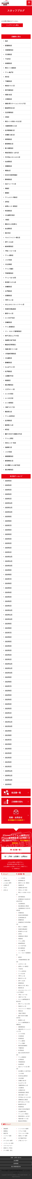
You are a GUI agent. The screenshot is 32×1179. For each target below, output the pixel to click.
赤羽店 (20, 933)
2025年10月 (8, 512)
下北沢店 (20, 968)
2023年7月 (8, 632)
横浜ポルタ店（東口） (23, 985)
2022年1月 (8, 713)
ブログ (5, 887)
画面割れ (5, 1131)
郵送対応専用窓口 (22, 1121)
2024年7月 (8, 579)
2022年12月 (8, 664)
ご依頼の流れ (6, 880)
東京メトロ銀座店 (22, 926)
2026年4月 (8, 485)
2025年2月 (8, 547)
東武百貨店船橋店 (22, 1045)
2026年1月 (8, 498)
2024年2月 (8, 601)
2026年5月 (8, 480)
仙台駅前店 (21, 1064)
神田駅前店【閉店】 (23, 936)
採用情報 (16, 1163)
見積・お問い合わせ (16, 1157)
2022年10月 (8, 672)
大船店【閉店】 (22, 1013)
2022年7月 (8, 686)
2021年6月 (8, 744)
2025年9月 (8, 516)
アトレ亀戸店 (21, 950)
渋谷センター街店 (22, 890)
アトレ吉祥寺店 (22, 971)
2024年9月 (8, 570)
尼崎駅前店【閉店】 (23, 1099)
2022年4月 (8, 699)
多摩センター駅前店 (23, 966)
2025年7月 (8, 525)
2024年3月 (8, 597)
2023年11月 (8, 614)
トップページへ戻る (12, 25)
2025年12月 (8, 503)
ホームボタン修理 (7, 1140)
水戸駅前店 (21, 1059)
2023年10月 (8, 619)
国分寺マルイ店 (22, 978)
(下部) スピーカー (22, 1140)
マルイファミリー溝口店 (24, 1008)
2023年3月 (8, 650)
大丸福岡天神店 (22, 1111)
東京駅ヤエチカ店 (22, 931)
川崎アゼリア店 (22, 997)
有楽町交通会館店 (22, 929)
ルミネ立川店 (21, 973)
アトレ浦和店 (21, 1041)
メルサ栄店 (21, 1073)
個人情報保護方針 (16, 1166)
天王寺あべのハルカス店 (24, 1097)
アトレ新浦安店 (22, 1057)
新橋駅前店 (21, 920)
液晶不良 (5, 1133)
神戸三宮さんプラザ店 (23, 1102)
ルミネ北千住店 (22, 945)
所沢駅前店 (21, 1038)
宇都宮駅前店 (21, 1062)
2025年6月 (8, 530)
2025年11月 (8, 507)
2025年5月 (8, 534)
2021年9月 (8, 731)
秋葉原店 (20, 938)
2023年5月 (8, 641)
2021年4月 (8, 753)
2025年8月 (8, 521)
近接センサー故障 (22, 1135)
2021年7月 (8, 739)
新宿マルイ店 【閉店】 (24, 883)
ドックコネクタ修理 (23, 1128)
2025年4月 (8, 539)
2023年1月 (8, 659)
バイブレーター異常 (8, 1143)
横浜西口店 (21, 987)
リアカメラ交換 (22, 1131)
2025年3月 (8, 543)
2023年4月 (8, 646)
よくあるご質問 (7, 883)
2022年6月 (8, 690)
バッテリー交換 (7, 1135)
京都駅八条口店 (22, 1080)
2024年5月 (8, 588)
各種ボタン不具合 (7, 1148)
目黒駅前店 (21, 912)
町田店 (20, 957)
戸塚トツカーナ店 (22, 994)
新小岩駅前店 (21, 948)
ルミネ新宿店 (21, 878)
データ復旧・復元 (7, 1150)
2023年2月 (8, 655)
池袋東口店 (21, 885)
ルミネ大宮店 (21, 1033)
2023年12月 (8, 610)
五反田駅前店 (21, 903)
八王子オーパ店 (22, 964)
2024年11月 (8, 561)
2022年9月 (8, 677)
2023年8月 (8, 628)
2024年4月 (8, 592)
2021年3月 (8, 757)
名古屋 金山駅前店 (23, 1076)
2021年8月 (8, 735)
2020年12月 (8, 771)
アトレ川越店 (21, 1043)
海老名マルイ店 (22, 1006)
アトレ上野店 (21, 941)
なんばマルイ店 (22, 1083)
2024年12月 (8, 556)
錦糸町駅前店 (21, 943)
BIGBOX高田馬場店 (23, 915)
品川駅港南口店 (22, 917)
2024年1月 (8, 605)
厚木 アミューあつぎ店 (24, 1003)
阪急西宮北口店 (22, 1104)
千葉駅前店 (21, 1048)
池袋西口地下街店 (22, 887)
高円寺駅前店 (21, 896)
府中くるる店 (21, 980)
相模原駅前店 (21, 1027)
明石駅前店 (21, 1106)
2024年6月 (8, 583)
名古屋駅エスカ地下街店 (24, 1071)
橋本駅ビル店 (21, 1020)
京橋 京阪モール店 (23, 1094)
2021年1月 (8, 766)
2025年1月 (8, 552)
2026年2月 (8, 494)
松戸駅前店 (21, 1050)
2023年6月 (8, 637)
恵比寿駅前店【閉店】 (23, 906)
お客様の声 (6, 885)
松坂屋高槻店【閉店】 (23, 1092)
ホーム (5, 878)
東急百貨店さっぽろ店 (23, 1116)
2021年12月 (8, 717)
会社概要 (16, 1160)
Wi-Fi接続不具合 (22, 1138)
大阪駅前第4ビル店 (23, 1085)
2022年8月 (8, 681)
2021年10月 (8, 726)
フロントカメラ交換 (23, 1133)
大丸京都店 (21, 1078)
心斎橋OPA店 (21, 1090)
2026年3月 (8, 489)
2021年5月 (8, 748)
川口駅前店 (21, 1036)
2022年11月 (8, 668)
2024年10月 (8, 565)
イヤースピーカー (7, 1145)
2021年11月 (8, 722)
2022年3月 (8, 704)
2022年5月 (8, 695)
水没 (4, 1138)
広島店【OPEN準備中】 (24, 1109)
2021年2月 (8, 762)
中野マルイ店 (21, 976)
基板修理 (5, 1128)
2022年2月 (8, 708)
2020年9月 (8, 784)
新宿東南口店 (21, 880)
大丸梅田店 (21, 1087)
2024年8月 (8, 574)
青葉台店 (20, 1011)
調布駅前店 (21, 983)
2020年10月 (8, 780)
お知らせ (5, 890)
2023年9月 (8, 623)
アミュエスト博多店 (23, 1113)
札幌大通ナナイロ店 (23, 1118)
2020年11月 (8, 775)
